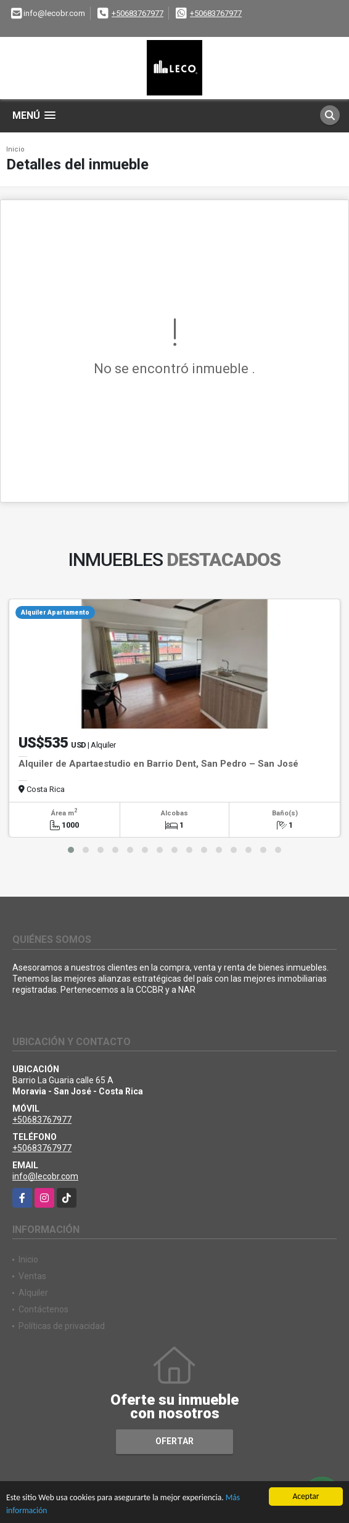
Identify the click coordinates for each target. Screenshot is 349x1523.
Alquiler (33, 1293)
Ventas (32, 1276)
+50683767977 (137, 13)
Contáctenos (43, 1309)
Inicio (15, 149)
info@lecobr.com (45, 1176)
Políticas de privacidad (61, 1326)
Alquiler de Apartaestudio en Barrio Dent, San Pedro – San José (158, 763)
